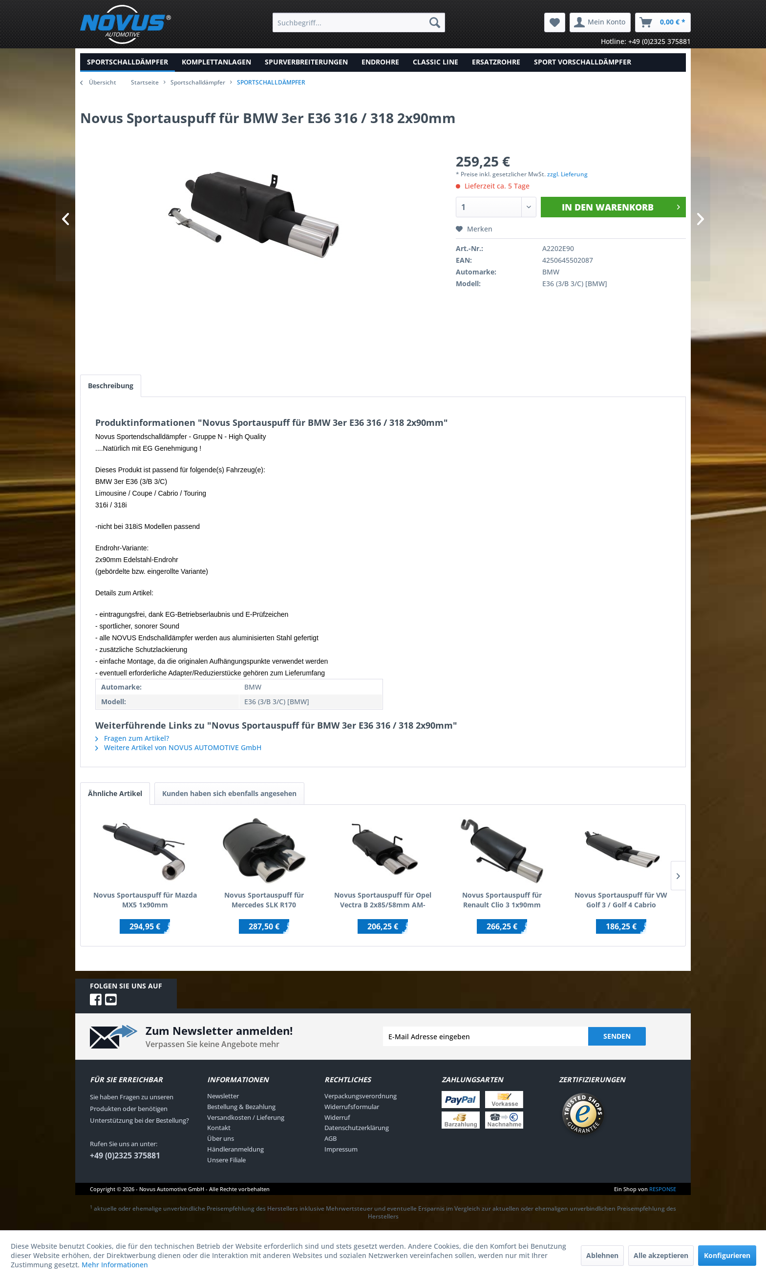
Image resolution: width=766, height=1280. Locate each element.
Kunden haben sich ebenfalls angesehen (229, 793)
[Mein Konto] (600, 22)
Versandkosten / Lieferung (245, 1117)
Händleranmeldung (235, 1149)
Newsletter (223, 1095)
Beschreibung (110, 385)
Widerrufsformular (351, 1106)
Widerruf (337, 1117)
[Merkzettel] (554, 22)
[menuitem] (359, 22)
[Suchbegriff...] (359, 22)
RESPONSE (662, 1189)
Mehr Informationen (115, 1264)
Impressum (341, 1149)
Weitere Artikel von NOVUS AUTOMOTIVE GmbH (178, 747)
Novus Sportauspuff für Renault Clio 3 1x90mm (502, 899)
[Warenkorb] (663, 22)
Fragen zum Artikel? (132, 738)
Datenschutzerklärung (356, 1127)
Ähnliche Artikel (115, 793)
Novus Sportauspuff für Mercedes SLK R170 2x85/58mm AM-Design (264, 900)
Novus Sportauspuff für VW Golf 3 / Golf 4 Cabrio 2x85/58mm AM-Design (620, 900)
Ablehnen (602, 1255)
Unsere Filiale (226, 1159)
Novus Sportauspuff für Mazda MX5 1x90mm (145, 899)
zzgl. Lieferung (567, 174)
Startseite (145, 82)
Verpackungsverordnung (360, 1095)
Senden (617, 1036)
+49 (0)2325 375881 (125, 1155)
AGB (330, 1138)
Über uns (220, 1138)
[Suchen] (435, 22)
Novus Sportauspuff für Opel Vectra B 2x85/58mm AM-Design (382, 900)
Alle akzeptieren (661, 1255)
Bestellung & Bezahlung (241, 1106)
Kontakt (219, 1127)
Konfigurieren (727, 1255)
